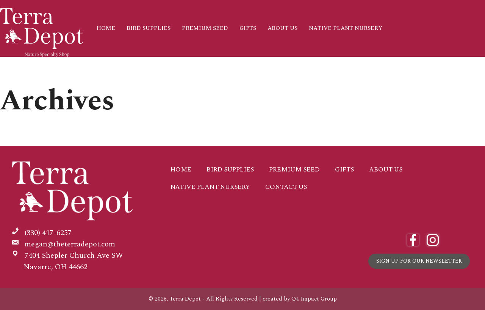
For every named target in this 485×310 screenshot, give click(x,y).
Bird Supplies (149, 28)
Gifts (247, 28)
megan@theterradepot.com (70, 244)
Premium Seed (205, 28)
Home (106, 28)
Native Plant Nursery (345, 28)
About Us (282, 28)
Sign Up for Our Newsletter (419, 261)
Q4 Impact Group (314, 298)
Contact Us (116, 67)
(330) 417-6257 (48, 232)
